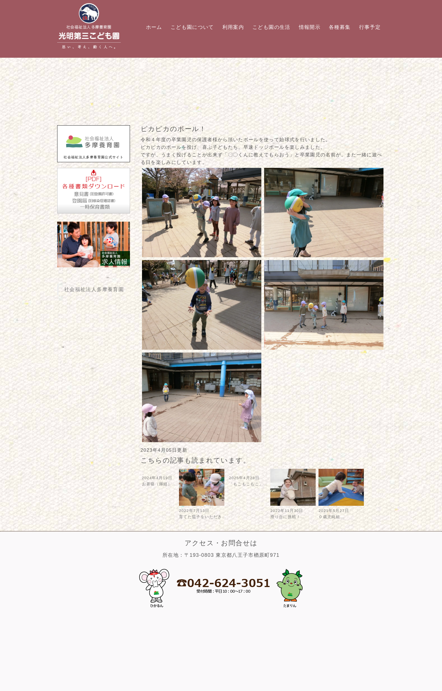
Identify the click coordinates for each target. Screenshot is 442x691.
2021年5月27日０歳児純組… (341, 510)
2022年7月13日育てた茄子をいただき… (202, 510)
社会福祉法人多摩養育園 (94, 289)
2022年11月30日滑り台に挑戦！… (293, 510)
